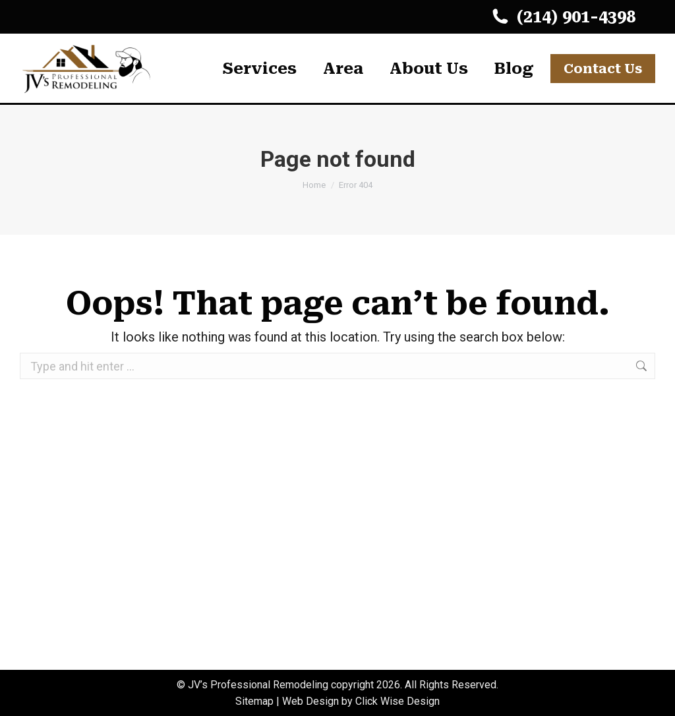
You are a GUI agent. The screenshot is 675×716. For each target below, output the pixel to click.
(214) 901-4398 (562, 17)
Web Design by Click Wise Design (361, 701)
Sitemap (254, 701)
